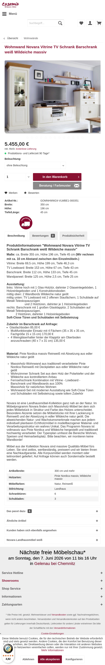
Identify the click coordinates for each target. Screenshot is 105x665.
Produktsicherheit (73, 235)
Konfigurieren (74, 659)
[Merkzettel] (81, 23)
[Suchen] (60, 23)
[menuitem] (9, 14)
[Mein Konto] (90, 23)
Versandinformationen (65, 628)
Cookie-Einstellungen (52, 633)
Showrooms (10, 580)
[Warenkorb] (99, 23)
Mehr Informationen (52, 650)
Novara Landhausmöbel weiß (24, 539)
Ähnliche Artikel (16, 520)
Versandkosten (58, 614)
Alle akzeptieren (50, 659)
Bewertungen (43, 236)
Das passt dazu (19, 511)
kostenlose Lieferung (26, 149)
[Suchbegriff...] (45, 23)
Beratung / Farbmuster (59, 185)
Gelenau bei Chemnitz (54, 563)
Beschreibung (16, 235)
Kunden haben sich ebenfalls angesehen (32, 530)
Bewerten (31, 192)
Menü (9, 13)
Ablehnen (28, 659)
